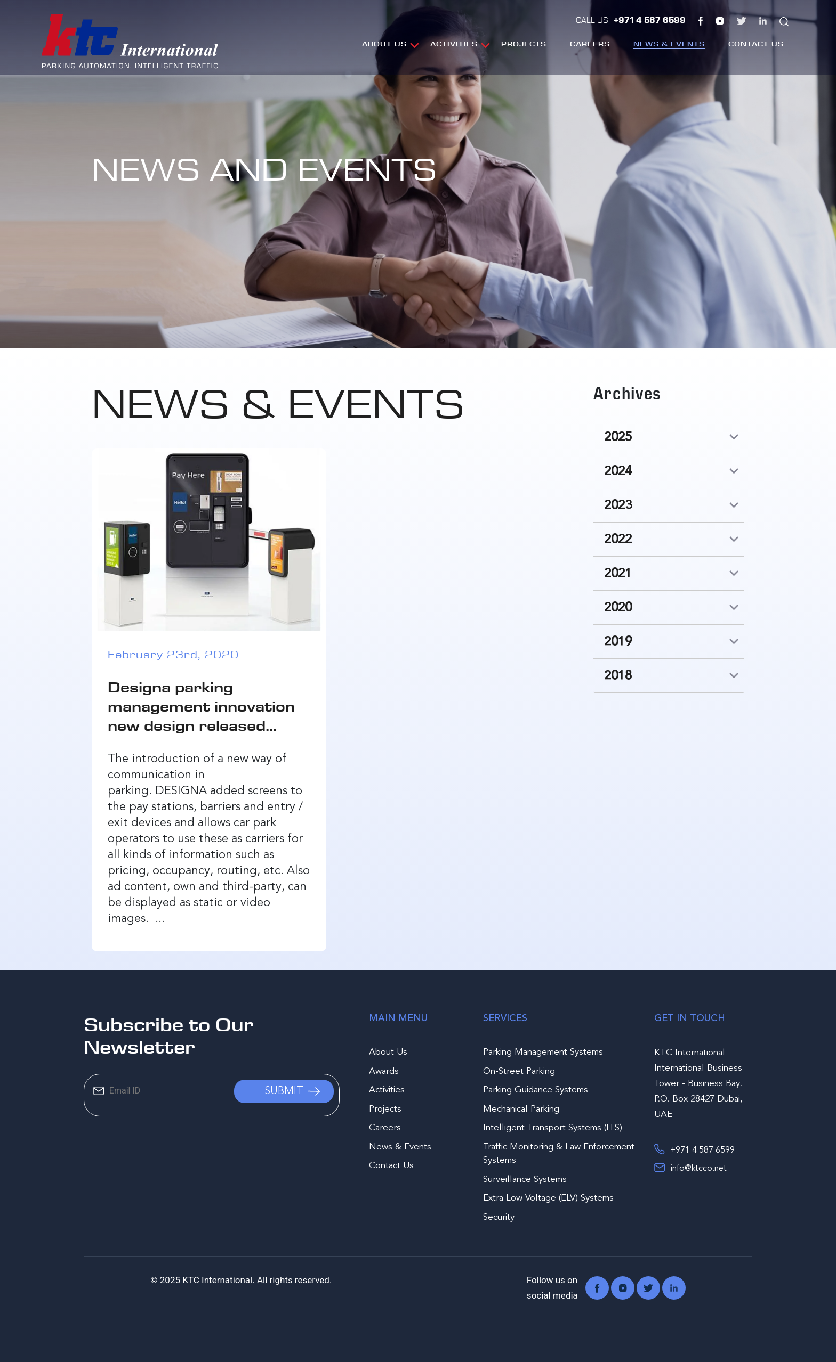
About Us (384, 43)
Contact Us (756, 43)
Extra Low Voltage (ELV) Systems (548, 1198)
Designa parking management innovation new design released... (201, 706)
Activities (454, 43)
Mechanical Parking (521, 1109)
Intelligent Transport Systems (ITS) (552, 1127)
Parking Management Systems (543, 1052)
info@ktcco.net (690, 1167)
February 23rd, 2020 (173, 654)
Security (499, 1217)
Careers (590, 43)
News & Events (669, 43)
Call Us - (631, 19)
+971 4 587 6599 (694, 1149)
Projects (523, 43)
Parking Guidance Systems (535, 1090)
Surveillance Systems (525, 1179)
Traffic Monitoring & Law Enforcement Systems (558, 1154)
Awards (384, 1071)
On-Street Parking (519, 1071)
